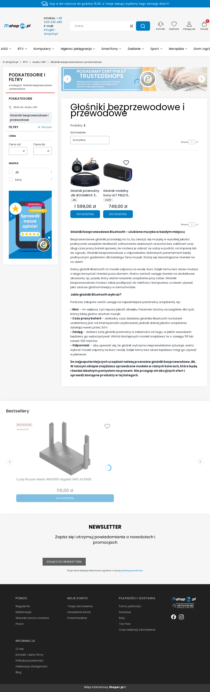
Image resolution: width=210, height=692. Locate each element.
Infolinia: (53, 20)
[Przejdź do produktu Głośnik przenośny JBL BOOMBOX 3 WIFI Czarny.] (85, 172)
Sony (18, 180)
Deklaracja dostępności (31, 666)
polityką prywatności (132, 570)
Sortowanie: (78, 132)
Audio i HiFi (39, 62)
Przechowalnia (77, 618)
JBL (17, 172)
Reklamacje (23, 612)
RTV (25, 62)
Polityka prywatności (29, 660)
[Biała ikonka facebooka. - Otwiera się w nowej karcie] (173, 616)
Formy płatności (130, 606)
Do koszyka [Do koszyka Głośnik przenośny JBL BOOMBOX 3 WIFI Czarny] (85, 214)
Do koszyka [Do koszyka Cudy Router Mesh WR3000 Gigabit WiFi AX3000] (65, 498)
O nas (20, 649)
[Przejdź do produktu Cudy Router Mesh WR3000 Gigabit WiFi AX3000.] (65, 448)
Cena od (15, 144)
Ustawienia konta (79, 612)
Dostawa (125, 612)
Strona (184, 142)
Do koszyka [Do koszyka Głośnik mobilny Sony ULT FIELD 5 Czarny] (118, 214)
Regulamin (23, 606)
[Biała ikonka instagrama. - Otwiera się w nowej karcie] (181, 616)
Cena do (39, 144)
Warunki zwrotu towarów (32, 618)
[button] (143, 26)
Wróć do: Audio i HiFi (23, 107)
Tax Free (124, 624)
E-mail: (51, 30)
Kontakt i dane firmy (29, 655)
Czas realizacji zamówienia (137, 630)
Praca (19, 624)
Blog (18, 672)
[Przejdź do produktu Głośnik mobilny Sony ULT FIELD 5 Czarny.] (118, 172)
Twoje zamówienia (80, 606)
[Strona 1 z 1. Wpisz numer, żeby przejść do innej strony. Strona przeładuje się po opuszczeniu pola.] (192, 142)
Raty (122, 618)
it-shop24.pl (10, 62)
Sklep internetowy (103, 687)
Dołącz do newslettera (64, 562)
